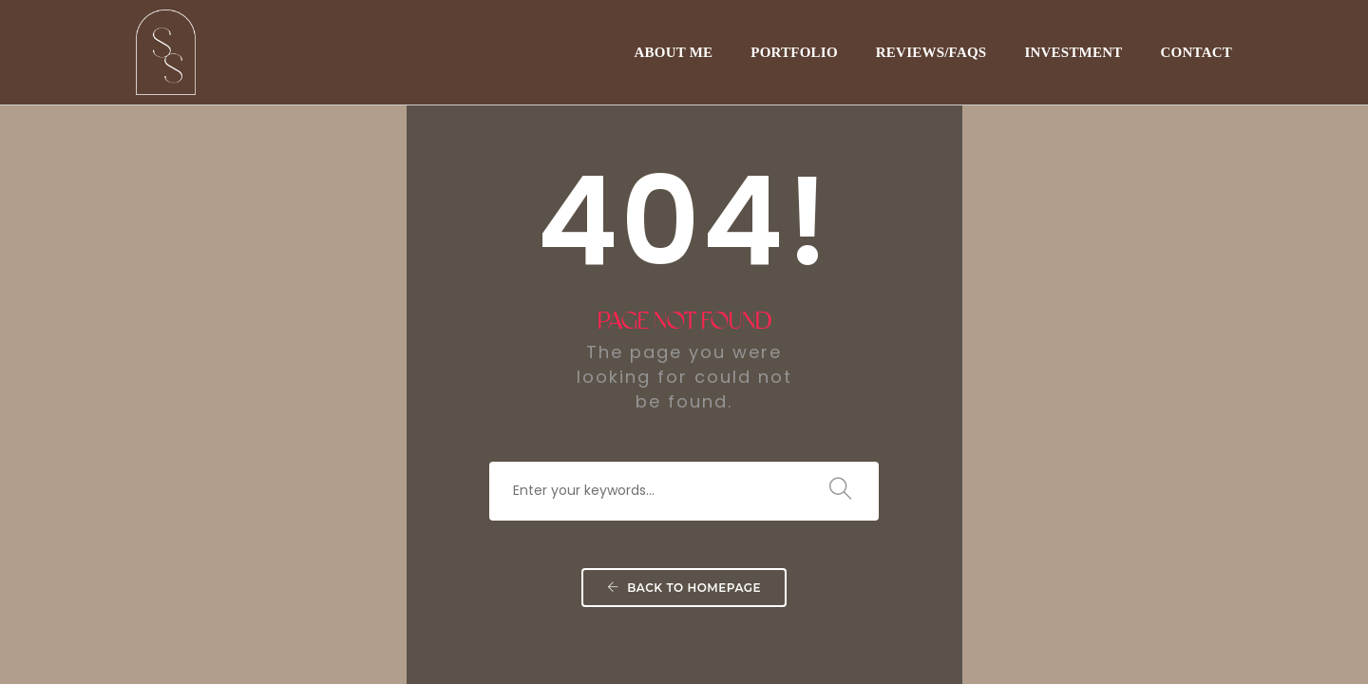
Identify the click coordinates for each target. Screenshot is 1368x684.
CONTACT (1196, 52)
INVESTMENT (1073, 52)
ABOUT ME (673, 52)
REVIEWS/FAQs (931, 52)
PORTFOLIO (794, 52)
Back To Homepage (684, 587)
